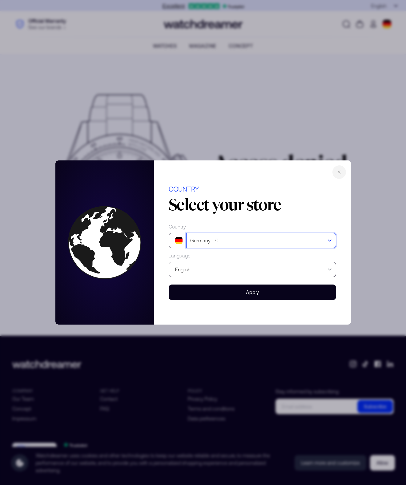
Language (180, 255)
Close (339, 172)
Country (177, 226)
